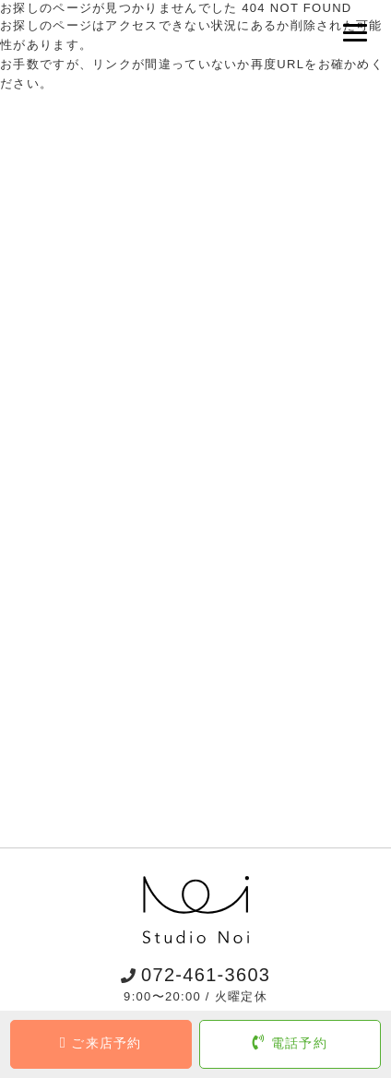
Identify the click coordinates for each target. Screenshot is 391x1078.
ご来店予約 (101, 1043)
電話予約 (290, 1043)
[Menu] (356, 32)
